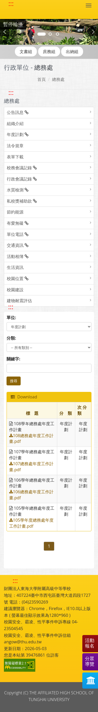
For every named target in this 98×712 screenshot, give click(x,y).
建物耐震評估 (19, 300)
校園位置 (17, 278)
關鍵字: (13, 359)
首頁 (41, 79)
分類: (11, 338)
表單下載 (15, 157)
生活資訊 (15, 267)
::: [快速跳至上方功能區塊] (11, 3)
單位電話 (17, 234)
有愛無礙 (17, 223)
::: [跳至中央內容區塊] (10, 306)
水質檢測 (17, 190)
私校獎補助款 (22, 201)
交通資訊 (17, 245)
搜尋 (13, 380)
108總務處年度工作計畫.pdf (31, 438)
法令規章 (15, 145)
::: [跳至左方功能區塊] (11, 92)
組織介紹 (15, 123)
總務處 (58, 79)
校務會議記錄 (22, 168)
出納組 (72, 51)
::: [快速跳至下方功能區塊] (15, 580)
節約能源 (15, 212)
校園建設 (15, 290)
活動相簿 (17, 256)
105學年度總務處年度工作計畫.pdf (31, 523)
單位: (11, 317)
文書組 (26, 51)
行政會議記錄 (22, 179)
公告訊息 (17, 112)
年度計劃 (17, 134)
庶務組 (49, 51)
